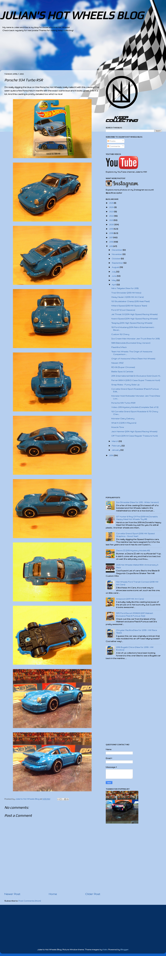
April (114, 285)
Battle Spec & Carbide (122, 372)
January (116, 450)
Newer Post (12, 893)
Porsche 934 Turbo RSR (123, 403)
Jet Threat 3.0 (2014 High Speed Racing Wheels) (134, 314)
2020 (111, 224)
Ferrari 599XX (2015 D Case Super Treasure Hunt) (135, 380)
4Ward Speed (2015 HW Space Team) (129, 306)
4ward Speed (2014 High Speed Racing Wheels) (134, 319)
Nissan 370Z (117, 363)
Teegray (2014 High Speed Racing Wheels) (131, 323)
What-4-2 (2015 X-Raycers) (123, 423)
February (116, 446)
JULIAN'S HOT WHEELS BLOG (71, 15)
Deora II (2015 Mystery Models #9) (133, 550)
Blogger (124, 949)
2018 (111, 233)
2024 (111, 207)
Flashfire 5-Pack (119, 347)
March (115, 441)
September (118, 263)
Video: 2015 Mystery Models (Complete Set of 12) (134, 407)
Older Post (92, 893)
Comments (113, 146)
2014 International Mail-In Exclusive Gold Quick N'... (136, 376)
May (114, 280)
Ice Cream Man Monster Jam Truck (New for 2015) (135, 339)
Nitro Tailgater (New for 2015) (124, 288)
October (116, 259)
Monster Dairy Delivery (122, 419)
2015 (111, 246)
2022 (111, 216)
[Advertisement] (76, 53)
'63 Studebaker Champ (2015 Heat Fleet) (130, 301)
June (114, 276)
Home (53, 893)
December (117, 250)
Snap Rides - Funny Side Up (125, 385)
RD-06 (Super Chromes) (123, 367)
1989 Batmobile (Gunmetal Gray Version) (130, 343)
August (116, 267)
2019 (111, 229)
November (117, 254)
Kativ (105, 949)
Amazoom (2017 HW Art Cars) (130, 599)
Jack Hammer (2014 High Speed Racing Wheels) (134, 431)
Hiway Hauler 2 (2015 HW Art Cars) (127, 297)
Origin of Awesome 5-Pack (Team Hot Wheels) (133, 359)
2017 (111, 237)
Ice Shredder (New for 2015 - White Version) (137, 502)
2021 (111, 220)
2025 (111, 203)
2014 (111, 455)
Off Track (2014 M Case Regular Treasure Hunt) (134, 436)
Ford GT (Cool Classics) (123, 310)
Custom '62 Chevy (120, 334)
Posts (111, 141)
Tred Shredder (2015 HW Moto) (126, 293)
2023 (111, 212)
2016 (111, 242)
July (114, 272)
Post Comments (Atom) (29, 901)
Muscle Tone (117, 427)
